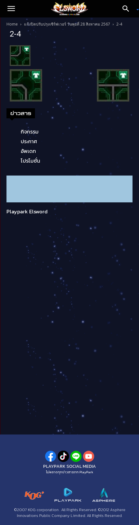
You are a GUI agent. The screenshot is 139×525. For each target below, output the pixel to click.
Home (12, 24)
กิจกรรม (30, 131)
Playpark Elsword (27, 211)
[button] (11, 8)
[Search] (128, 8)
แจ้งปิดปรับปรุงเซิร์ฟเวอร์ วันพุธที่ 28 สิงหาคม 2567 (67, 24)
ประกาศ (29, 141)
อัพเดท (28, 151)
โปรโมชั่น (30, 161)
